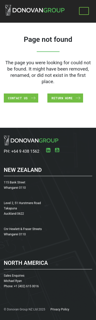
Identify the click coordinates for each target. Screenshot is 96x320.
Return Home (61, 98)
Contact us (18, 98)
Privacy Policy (59, 309)
